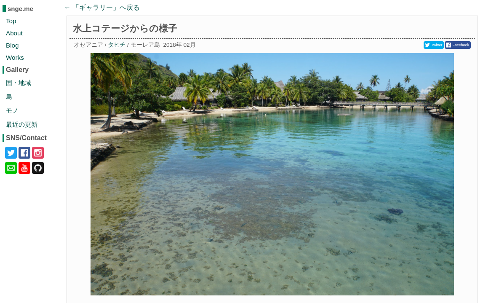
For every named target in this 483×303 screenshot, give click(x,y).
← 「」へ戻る (102, 7)
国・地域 (18, 82)
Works (15, 57)
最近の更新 (21, 124)
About (14, 33)
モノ (12, 110)
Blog (12, 45)
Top (11, 20)
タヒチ (116, 45)
